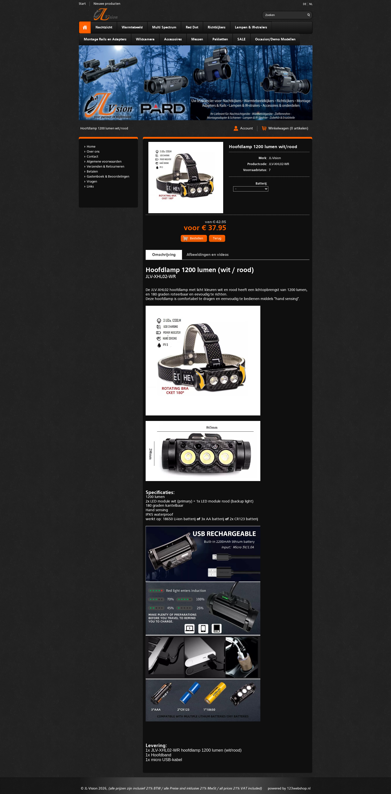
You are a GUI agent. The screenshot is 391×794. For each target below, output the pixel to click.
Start (82, 3)
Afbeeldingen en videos (208, 255)
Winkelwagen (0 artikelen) (288, 128)
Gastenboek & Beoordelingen (108, 176)
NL (310, 4)
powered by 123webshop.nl (289, 788)
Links (90, 186)
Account (246, 128)
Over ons (93, 151)
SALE (241, 39)
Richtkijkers (216, 27)
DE (304, 4)
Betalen (92, 171)
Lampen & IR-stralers (251, 27)
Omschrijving (164, 255)
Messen (197, 39)
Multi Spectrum (164, 27)
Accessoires (173, 39)
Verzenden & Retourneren (105, 166)
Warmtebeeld (132, 27)
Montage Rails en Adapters (105, 39)
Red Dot (192, 27)
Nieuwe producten (107, 3)
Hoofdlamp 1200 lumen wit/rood (104, 128)
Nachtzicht (104, 27)
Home (91, 146)
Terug (217, 238)
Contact (92, 156)
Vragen (92, 181)
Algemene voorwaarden (104, 161)
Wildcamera (145, 39)
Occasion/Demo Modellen (275, 39)
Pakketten (220, 39)
